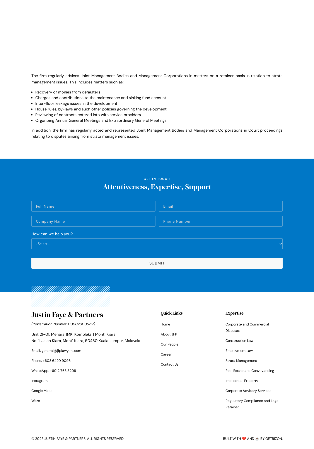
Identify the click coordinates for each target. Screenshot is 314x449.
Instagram (39, 381)
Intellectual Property (241, 381)
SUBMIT (157, 263)
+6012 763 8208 (63, 371)
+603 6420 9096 (57, 361)
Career (166, 355)
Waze (35, 401)
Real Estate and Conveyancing (249, 371)
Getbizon (273, 439)
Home (165, 325)
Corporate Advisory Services (248, 391)
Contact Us (169, 365)
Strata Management (241, 361)
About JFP (169, 335)
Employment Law (239, 351)
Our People (169, 345)
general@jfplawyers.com (61, 351)
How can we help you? (52, 234)
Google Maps (41, 391)
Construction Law (239, 341)
